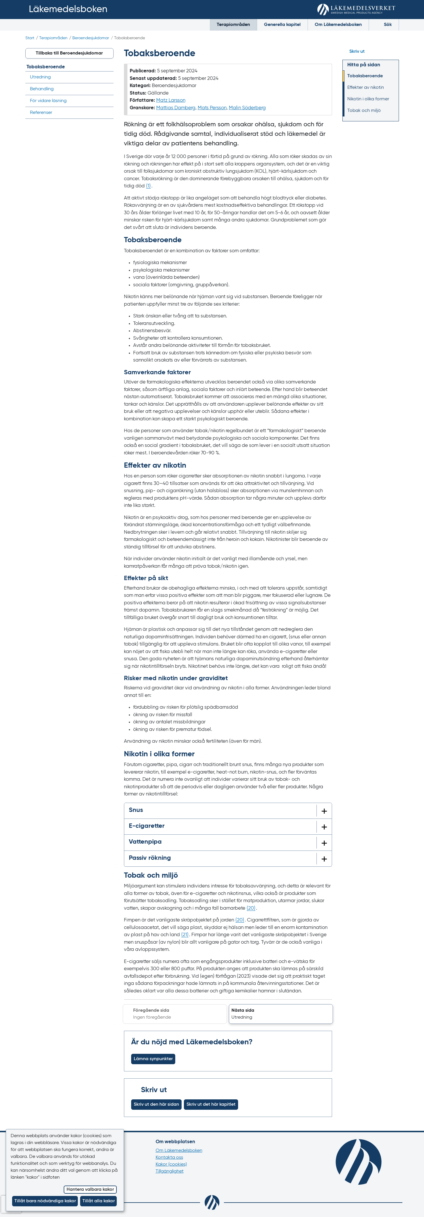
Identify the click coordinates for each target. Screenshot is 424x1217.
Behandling (42, 89)
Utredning (40, 77)
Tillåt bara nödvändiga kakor (45, 1201)
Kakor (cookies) (171, 1164)
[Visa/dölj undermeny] (107, 89)
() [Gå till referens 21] (185, 934)
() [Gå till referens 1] (148, 186)
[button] (281, 1014)
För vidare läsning (48, 101)
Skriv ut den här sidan (156, 1104)
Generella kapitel (282, 24)
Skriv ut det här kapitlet (210, 1104)
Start (29, 38)
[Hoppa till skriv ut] (370, 51)
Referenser (41, 112)
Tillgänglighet (170, 1171)
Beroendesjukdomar (90, 38)
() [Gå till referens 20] (251, 908)
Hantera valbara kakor (90, 1189)
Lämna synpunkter (153, 1059)
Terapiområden (233, 24)
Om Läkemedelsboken (338, 24)
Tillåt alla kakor (98, 1201)
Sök (384, 24)
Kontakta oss (169, 1157)
